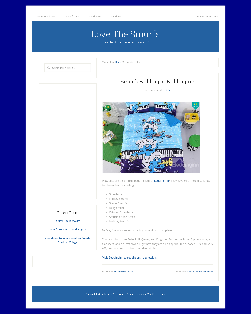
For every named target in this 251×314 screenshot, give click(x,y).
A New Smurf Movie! (68, 221)
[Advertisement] (67, 141)
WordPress (152, 294)
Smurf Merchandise (47, 16)
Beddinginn (161, 180)
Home (118, 62)
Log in (163, 294)
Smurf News (95, 16)
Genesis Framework (136, 294)
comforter (201, 272)
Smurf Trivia (117, 16)
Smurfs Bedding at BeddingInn (158, 81)
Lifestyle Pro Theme (113, 294)
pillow (210, 272)
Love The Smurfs (125, 34)
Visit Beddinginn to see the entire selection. (129, 257)
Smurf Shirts (72, 16)
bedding (191, 272)
